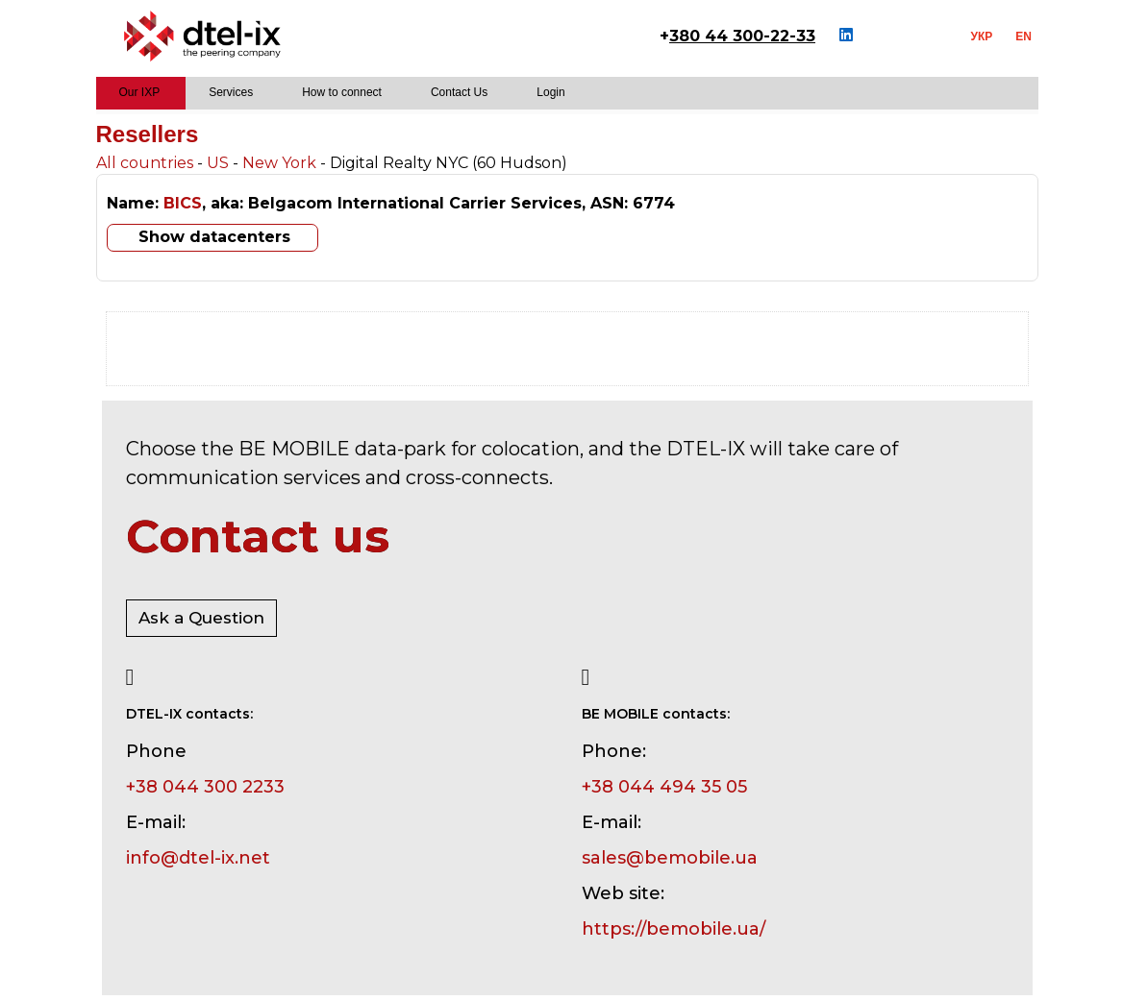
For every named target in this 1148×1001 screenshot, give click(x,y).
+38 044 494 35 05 (664, 786)
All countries (144, 163)
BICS (182, 203)
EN (1023, 36)
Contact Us (459, 92)
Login (550, 92)
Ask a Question (201, 617)
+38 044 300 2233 (205, 786)
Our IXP (140, 92)
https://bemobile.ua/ (673, 929)
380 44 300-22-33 (742, 36)
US (218, 163)
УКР (982, 36)
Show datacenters (214, 237)
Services (231, 92)
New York (279, 163)
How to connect (342, 92)
